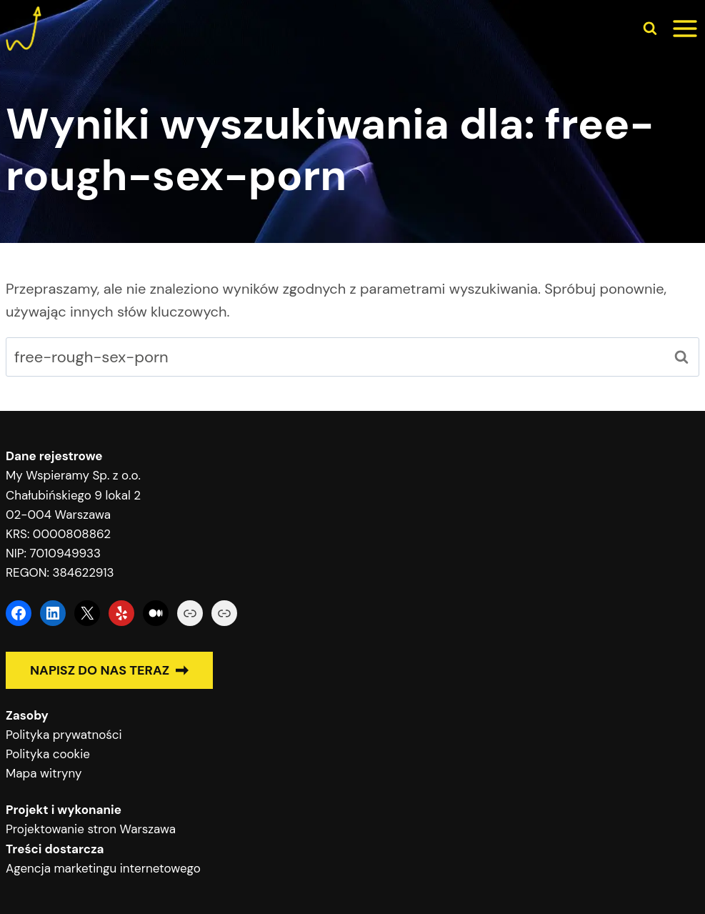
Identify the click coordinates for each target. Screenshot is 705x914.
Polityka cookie (48, 754)
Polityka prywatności (64, 734)
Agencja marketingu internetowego (103, 868)
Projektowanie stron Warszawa (91, 829)
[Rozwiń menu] (685, 28)
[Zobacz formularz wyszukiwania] (650, 28)
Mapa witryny (43, 773)
